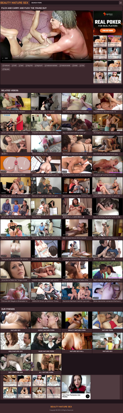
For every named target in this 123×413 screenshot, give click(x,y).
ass (22, 65)
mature (7, 65)
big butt (39, 65)
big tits (30, 65)
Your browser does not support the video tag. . (46, 37)
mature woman (52, 65)
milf (15, 65)
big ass (6, 69)
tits (83, 65)
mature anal (66, 65)
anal (75, 65)
